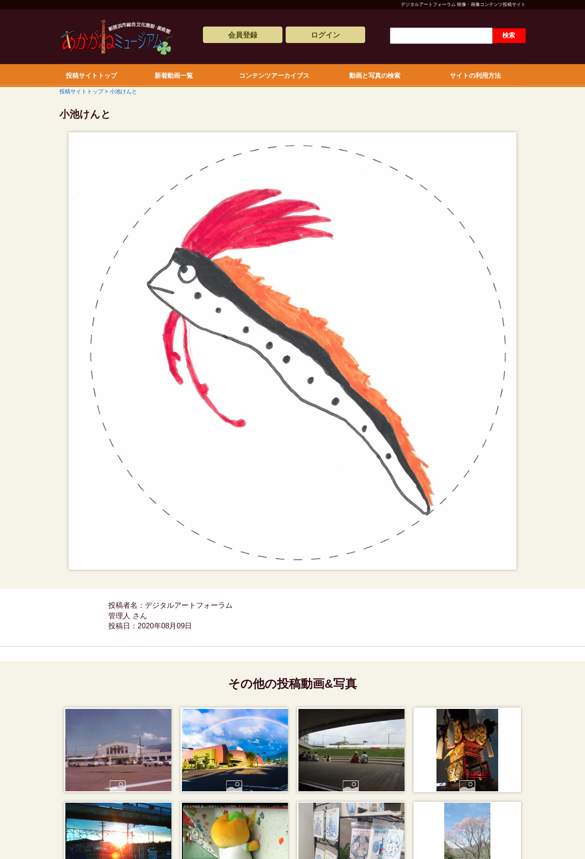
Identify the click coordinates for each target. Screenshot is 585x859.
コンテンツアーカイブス (274, 75)
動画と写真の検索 (374, 75)
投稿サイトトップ (91, 75)
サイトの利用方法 (475, 75)
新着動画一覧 (173, 75)
